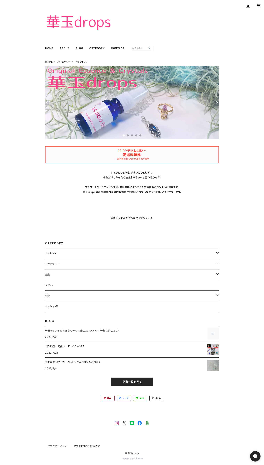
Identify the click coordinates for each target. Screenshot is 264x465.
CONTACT (118, 48)
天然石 (49, 285)
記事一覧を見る (132, 381)
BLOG (79, 48)
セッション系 (52, 306)
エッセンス (51, 253)
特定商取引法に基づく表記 (87, 446)
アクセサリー (64, 61)
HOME (49, 48)
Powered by (132, 458)
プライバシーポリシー (58, 446)
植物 (47, 295)
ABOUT (64, 48)
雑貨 (47, 274)
